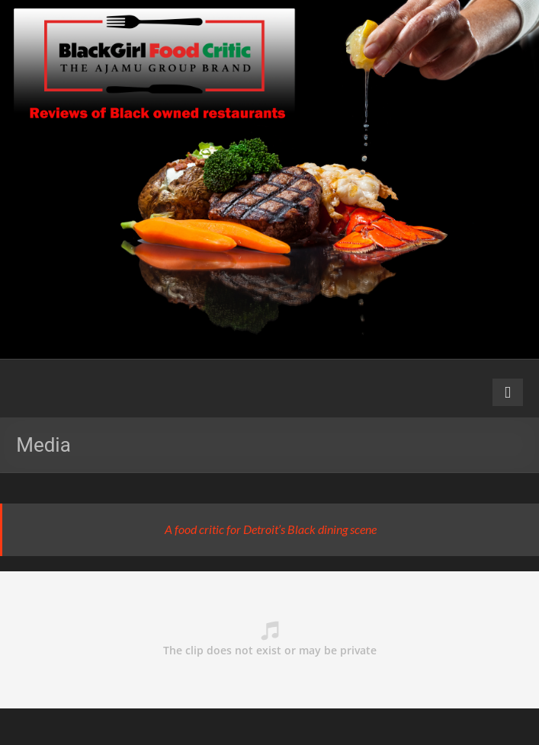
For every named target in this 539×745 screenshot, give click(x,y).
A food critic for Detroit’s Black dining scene (271, 529)
